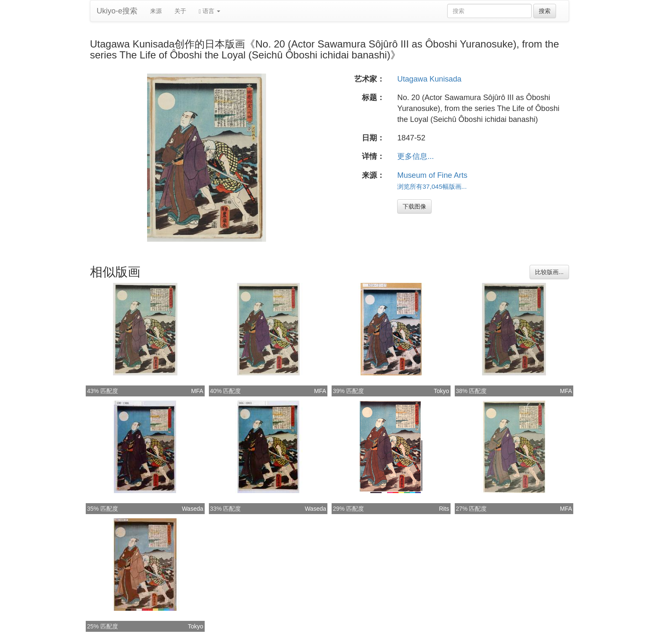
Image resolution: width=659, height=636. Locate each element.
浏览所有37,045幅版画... (432, 186)
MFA (197, 391)
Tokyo (441, 391)
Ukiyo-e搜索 (117, 11)
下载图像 (414, 206)
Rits (444, 508)
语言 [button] (209, 11)
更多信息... (415, 156)
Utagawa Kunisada (429, 79)
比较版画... (549, 272)
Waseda (192, 508)
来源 (156, 11)
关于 (180, 11)
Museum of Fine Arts (432, 175)
